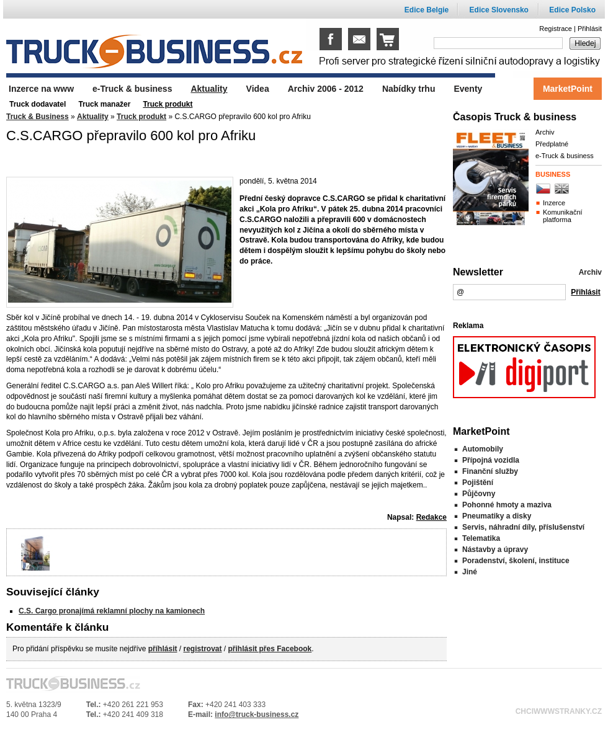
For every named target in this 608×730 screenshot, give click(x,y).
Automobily (482, 449)
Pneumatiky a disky (496, 516)
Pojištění (477, 482)
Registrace (555, 28)
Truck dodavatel (37, 104)
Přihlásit (590, 28)
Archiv (545, 132)
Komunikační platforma (563, 215)
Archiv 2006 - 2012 (326, 89)
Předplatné (551, 144)
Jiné (469, 572)
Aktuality (93, 116)
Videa (257, 89)
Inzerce (554, 203)
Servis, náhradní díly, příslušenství (523, 527)
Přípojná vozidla (490, 460)
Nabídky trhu (409, 89)
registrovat (202, 648)
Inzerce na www (41, 89)
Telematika (481, 538)
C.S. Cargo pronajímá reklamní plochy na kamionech (112, 611)
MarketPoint (567, 89)
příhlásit (162, 648)
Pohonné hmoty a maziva (507, 505)
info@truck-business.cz (256, 714)
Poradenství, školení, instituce (516, 560)
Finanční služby (490, 471)
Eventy (468, 89)
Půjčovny (478, 493)
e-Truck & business (564, 155)
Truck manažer (104, 104)
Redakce (431, 517)
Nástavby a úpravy (495, 549)
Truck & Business (37, 116)
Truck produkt (141, 116)
